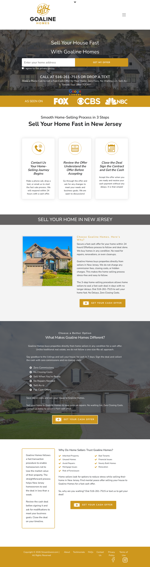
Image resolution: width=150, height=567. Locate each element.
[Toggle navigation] (124, 15)
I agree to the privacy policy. (40, 68)
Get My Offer (101, 62)
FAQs (90, 552)
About (67, 552)
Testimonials (79, 552)
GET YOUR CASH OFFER (102, 303)
